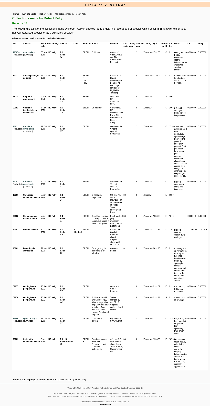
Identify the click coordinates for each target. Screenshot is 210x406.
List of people (29, 14)
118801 (16, 318)
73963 (15, 230)
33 (124, 195)
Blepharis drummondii (28, 97)
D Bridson (69, 340)
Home (16, 14)
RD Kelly (52, 52)
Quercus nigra (29, 318)
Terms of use (105, 405)
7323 (15, 126)
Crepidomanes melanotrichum (30, 217)
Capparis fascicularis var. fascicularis (30, 110)
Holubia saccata (30, 230)
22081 (15, 108)
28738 (15, 96)
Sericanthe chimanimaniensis (31, 340)
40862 (15, 248)
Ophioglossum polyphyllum (30, 287)
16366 (15, 195)
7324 (15, 182)
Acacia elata (28, 52)
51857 (15, 286)
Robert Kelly (46, 14)
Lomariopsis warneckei (29, 249)
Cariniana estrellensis (28, 127)
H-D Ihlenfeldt (78, 231)
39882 (15, 216)
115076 (16, 52)
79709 (15, 339)
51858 (15, 297)
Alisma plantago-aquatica (31, 76)
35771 (15, 75)
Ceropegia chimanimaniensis (31, 196)
